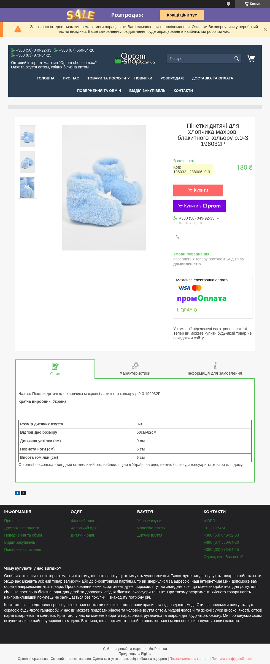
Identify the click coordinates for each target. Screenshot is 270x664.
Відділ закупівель (147, 91)
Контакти (183, 91)
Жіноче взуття (149, 521)
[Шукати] (236, 58)
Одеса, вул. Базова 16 (223, 556)
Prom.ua (161, 649)
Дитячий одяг (82, 535)
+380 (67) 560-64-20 (221, 542)
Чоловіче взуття (151, 528)
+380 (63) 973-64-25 (221, 549)
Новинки (143, 78)
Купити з (202, 206)
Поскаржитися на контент (189, 659)
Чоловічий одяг (84, 528)
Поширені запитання (22, 549)
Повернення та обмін (99, 91)
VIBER (209, 521)
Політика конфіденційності (232, 659)
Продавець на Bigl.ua (135, 654)
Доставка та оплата (212, 78)
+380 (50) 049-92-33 (221, 535)
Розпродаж (172, 78)
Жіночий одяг (82, 521)
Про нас (71, 78)
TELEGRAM (214, 528)
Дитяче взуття (149, 535)
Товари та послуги (106, 78)
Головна (46, 78)
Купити (201, 190)
